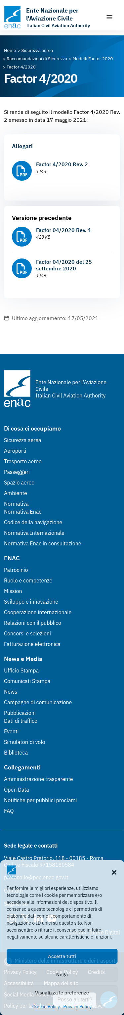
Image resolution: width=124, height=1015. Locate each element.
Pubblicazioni (20, 713)
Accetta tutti (62, 956)
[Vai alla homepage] (51, 17)
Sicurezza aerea (22, 440)
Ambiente (15, 493)
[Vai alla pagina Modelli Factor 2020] (92, 59)
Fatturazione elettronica (32, 644)
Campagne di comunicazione (38, 702)
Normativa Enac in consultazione (42, 543)
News (10, 691)
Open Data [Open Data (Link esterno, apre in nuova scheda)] (16, 789)
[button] (114, 871)
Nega (62, 974)
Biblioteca (16, 752)
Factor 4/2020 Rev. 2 (62, 164)
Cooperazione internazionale (37, 612)
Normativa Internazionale (34, 533)
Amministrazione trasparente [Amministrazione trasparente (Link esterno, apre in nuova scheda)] (38, 779)
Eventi (11, 731)
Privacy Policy (77, 1007)
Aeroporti (15, 450)
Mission (13, 591)
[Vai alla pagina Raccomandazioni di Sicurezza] (37, 59)
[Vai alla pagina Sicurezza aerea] (37, 50)
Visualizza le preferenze (62, 993)
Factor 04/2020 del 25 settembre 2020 (64, 265)
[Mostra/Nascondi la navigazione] (109, 17)
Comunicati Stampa (27, 681)
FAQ (9, 810)
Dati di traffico (20, 720)
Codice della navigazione (33, 522)
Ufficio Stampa (21, 670)
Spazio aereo (19, 482)
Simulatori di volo (24, 742)
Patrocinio (16, 570)
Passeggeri (17, 472)
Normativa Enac (22, 511)
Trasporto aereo (23, 461)
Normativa (16, 503)
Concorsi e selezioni (27, 633)
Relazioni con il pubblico (32, 623)
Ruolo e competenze (28, 580)
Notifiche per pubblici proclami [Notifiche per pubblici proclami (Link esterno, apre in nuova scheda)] (40, 800)
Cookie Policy (46, 1007)
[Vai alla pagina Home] (10, 50)
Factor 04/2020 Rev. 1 (63, 230)
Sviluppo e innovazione (31, 601)
